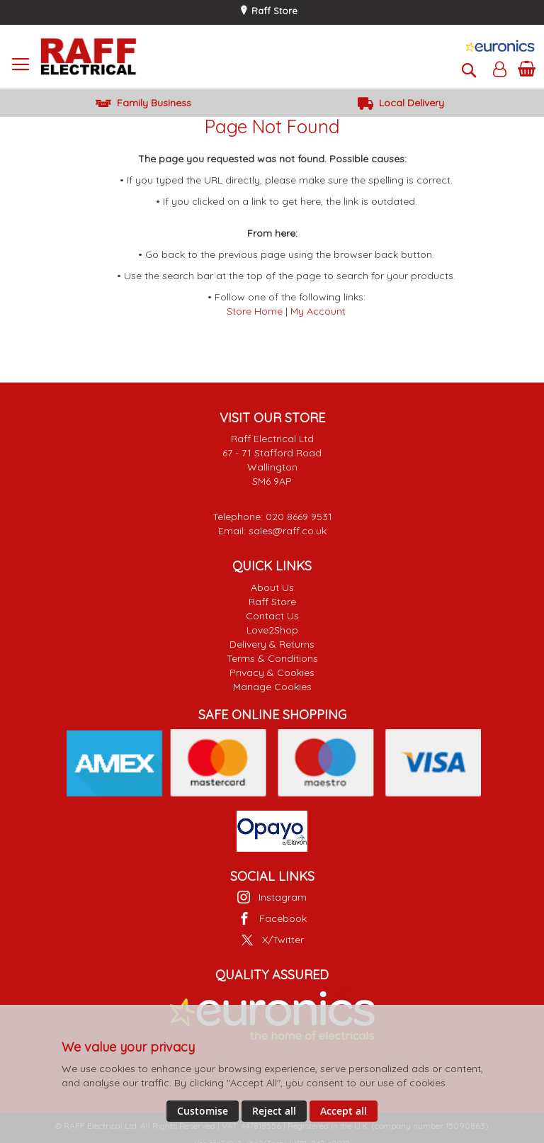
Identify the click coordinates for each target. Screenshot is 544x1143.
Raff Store (273, 10)
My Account (318, 311)
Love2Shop (272, 630)
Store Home (255, 311)
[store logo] (88, 56)
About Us (272, 587)
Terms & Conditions (272, 658)
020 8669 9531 (299, 516)
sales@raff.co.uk (288, 530)
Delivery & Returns (272, 644)
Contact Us (272, 615)
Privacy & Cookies (272, 672)
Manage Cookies (272, 686)
